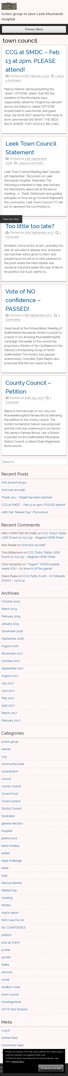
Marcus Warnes (11, 883)
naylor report (10, 912)
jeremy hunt (9, 838)
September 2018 (12, 638)
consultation (9, 771)
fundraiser (8, 816)
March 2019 (9, 609)
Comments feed (12, 1045)
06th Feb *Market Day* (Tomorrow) (24, 512)
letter (5, 868)
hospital (6, 831)
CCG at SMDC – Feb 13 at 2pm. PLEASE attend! (32, 61)
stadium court (10, 987)
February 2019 (10, 616)
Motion (6, 905)
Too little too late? (29, 226)
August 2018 (9, 646)
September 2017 (12, 668)
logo (4, 875)
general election (12, 823)
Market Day (9, 890)
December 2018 (12, 631)
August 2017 (9, 676)
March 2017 (9, 713)
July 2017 (7, 683)
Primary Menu (34, 29)
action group (9, 741)
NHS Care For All (12, 920)
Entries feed (9, 1038)
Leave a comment (30, 163)
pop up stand (10, 942)
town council (10, 994)
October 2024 (10, 601)
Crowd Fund (9, 793)
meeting (7, 898)
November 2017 (12, 653)
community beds (12, 764)
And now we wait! (13, 490)
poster (5, 950)
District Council (11, 808)
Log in (5, 1030)
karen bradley (10, 845)
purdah (6, 957)
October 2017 (10, 661)
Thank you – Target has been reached (26, 497)
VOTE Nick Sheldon (14, 1009)
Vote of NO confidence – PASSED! (23, 300)
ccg (4, 756)
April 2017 (8, 705)
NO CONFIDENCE (13, 927)
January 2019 (10, 624)
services (6, 972)
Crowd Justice (10, 801)
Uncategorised (11, 1002)
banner (6, 749)
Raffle (5, 964)
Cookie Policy (17, 1061)
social (5, 979)
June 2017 (8, 690)
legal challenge (11, 860)
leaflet (5, 853)
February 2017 (10, 720)
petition (6, 935)
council (6, 779)
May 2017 (7, 698)
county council (11, 786)
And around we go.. (14, 482)
